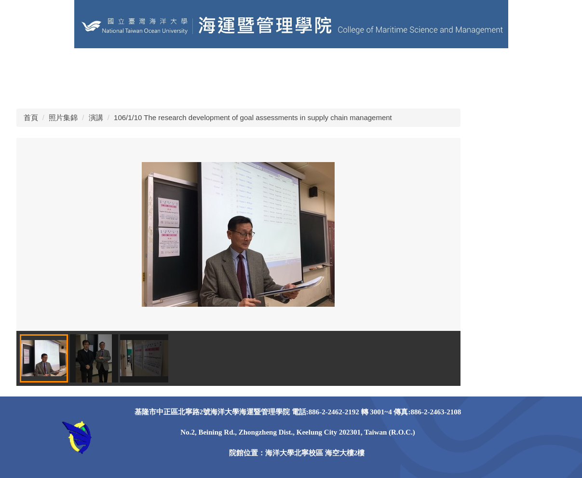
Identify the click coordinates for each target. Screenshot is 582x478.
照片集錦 (63, 117)
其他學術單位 (122, 65)
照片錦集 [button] (77, 89)
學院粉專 (175, 65)
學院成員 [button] (336, 65)
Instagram (172, 89)
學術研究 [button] (517, 65)
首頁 (31, 117)
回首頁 (28, 65)
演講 (96, 117)
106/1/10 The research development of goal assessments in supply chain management (253, 117)
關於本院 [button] (291, 65)
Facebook (124, 89)
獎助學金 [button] (31, 89)
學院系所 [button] (381, 65)
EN (210, 65)
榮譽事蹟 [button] (472, 65)
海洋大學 (69, 65)
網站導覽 (245, 65)
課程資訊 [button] (427, 65)
